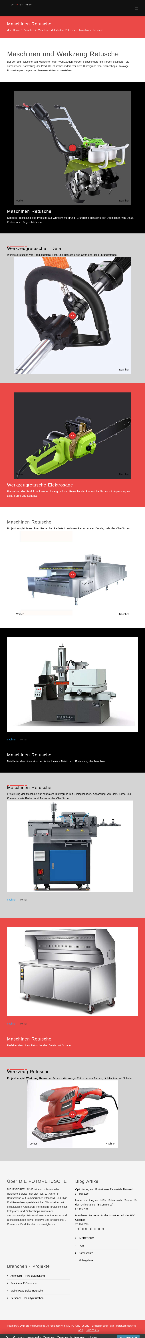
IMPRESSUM (86, 1238)
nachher (11, 739)
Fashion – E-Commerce (23, 1283)
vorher (23, 739)
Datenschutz (85, 1253)
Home (16, 30)
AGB (81, 1245)
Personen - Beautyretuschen (26, 1298)
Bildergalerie (85, 1260)
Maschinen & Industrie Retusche (57, 30)
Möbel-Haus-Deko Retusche (26, 1290)
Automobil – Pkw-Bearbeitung (27, 1275)
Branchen (28, 30)
